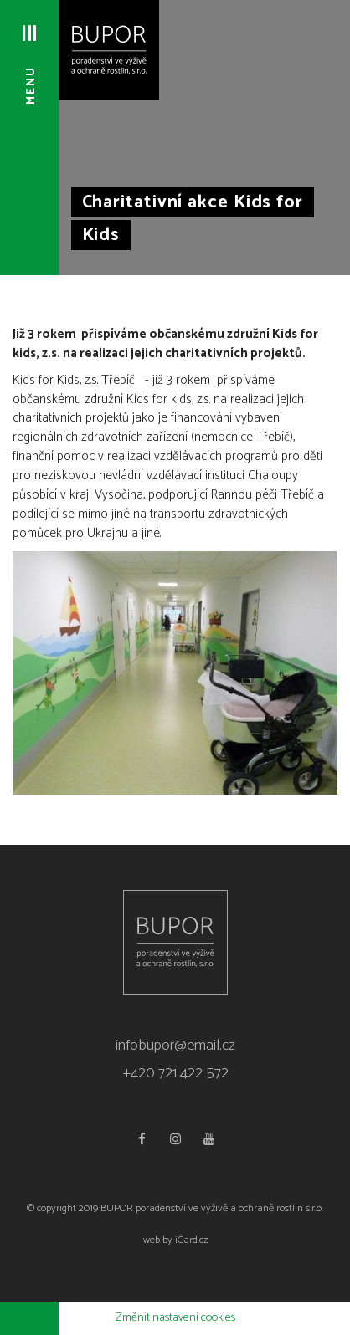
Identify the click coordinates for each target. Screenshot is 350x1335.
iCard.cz (191, 1240)
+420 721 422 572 (175, 1073)
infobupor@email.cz (175, 1045)
